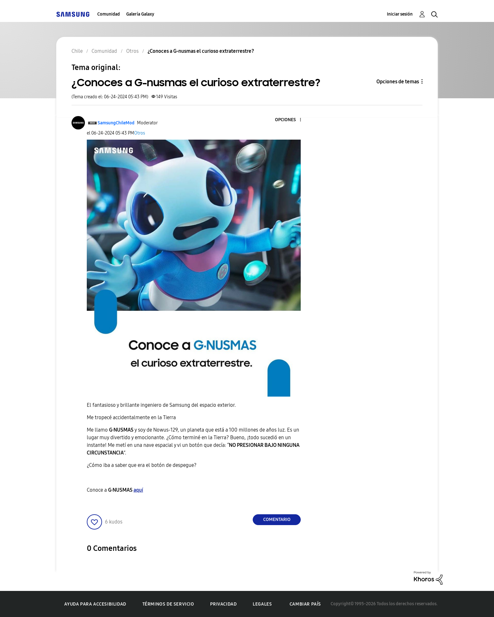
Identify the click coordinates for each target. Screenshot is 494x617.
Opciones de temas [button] (397, 82)
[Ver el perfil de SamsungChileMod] (116, 123)
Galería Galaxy (140, 14)
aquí (138, 490)
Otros (139, 133)
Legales (262, 604)
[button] (290, 120)
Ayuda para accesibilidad (95, 604)
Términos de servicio (168, 604)
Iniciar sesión (400, 14)
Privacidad (223, 604)
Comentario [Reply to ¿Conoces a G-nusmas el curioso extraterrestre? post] (277, 519)
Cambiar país (305, 604)
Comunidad (108, 14)
